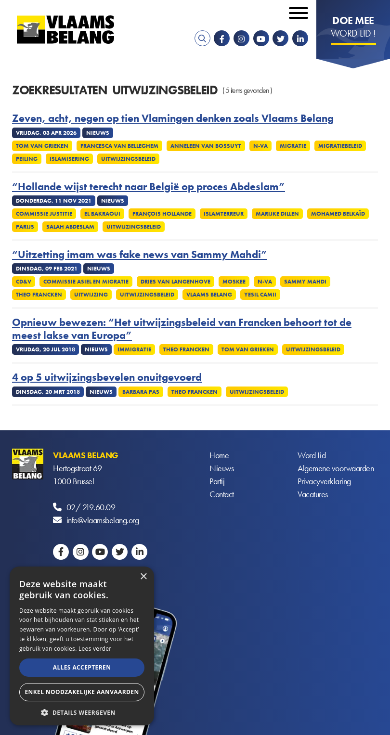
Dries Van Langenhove (175, 281)
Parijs (25, 227)
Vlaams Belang (209, 294)
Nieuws (221, 468)
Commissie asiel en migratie (86, 281)
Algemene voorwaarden (336, 468)
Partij (216, 481)
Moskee (234, 281)
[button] (81, 712)
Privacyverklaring (324, 481)
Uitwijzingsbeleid (128, 159)
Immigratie (134, 349)
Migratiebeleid (340, 146)
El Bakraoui (102, 214)
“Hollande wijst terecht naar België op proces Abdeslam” (148, 187)
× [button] (143, 576)
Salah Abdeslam (70, 227)
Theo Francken (39, 294)
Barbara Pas (140, 392)
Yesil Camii (260, 294)
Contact (221, 494)
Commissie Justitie (44, 214)
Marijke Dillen (277, 214)
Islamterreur (224, 214)
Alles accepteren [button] (82, 667)
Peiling (27, 159)
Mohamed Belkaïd (338, 214)
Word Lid (311, 455)
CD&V (23, 281)
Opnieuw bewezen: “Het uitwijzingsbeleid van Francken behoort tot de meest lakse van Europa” (181, 329)
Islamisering (69, 159)
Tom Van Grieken (42, 146)
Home (219, 455)
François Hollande (162, 214)
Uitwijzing (91, 294)
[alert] (82, 646)
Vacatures (313, 494)
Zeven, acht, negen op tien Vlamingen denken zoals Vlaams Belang (173, 118)
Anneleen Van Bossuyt (205, 146)
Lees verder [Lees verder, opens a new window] (95, 649)
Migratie (293, 146)
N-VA (260, 146)
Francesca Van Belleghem (119, 146)
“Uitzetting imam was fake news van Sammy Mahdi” (139, 254)
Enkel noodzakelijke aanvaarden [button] (82, 692)
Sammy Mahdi (305, 281)
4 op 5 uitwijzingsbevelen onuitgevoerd (107, 377)
